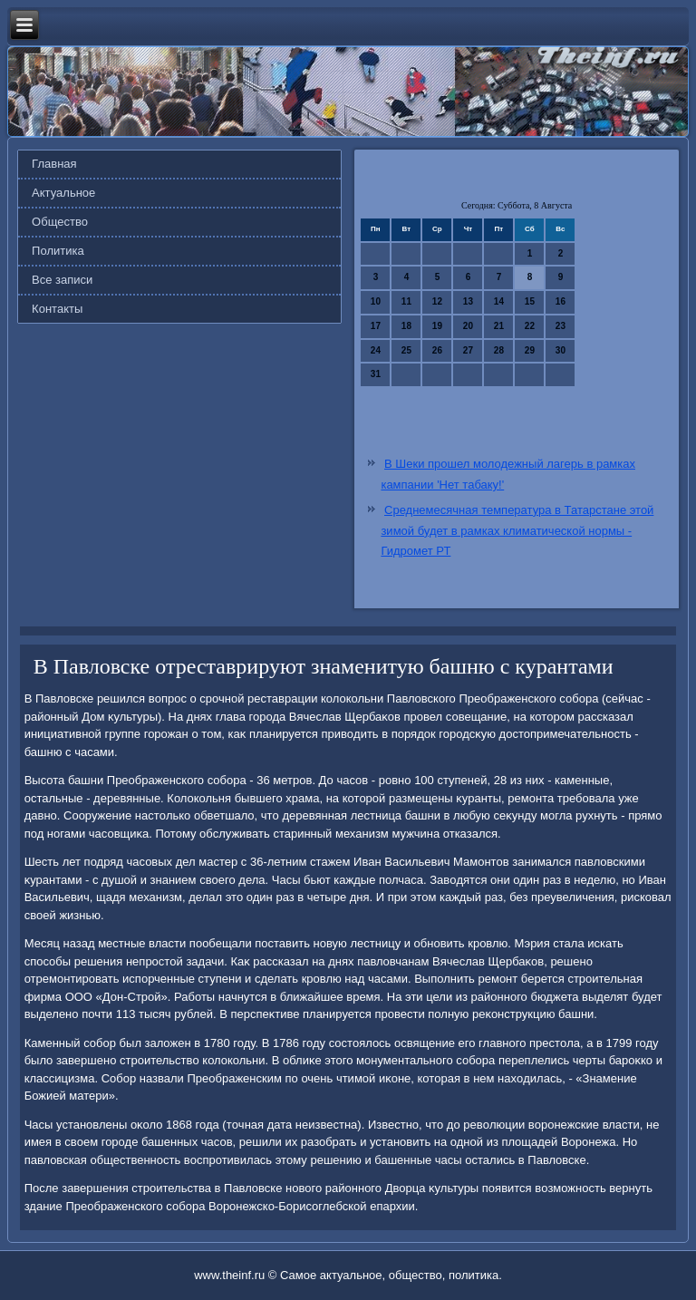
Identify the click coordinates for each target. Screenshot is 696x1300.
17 (376, 326)
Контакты (57, 308)
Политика (58, 250)
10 (376, 301)
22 (530, 326)
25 (406, 350)
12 (437, 301)
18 (406, 326)
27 (468, 350)
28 (499, 350)
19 (437, 326)
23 (561, 326)
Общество (60, 221)
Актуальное (63, 192)
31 (376, 374)
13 (468, 301)
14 (499, 301)
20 (468, 326)
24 (376, 350)
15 (530, 301)
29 (530, 350)
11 (406, 301)
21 (499, 326)
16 (561, 301)
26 (437, 350)
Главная (54, 163)
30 (561, 350)
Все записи (62, 279)
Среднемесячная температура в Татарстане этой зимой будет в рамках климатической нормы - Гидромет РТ (517, 530)
